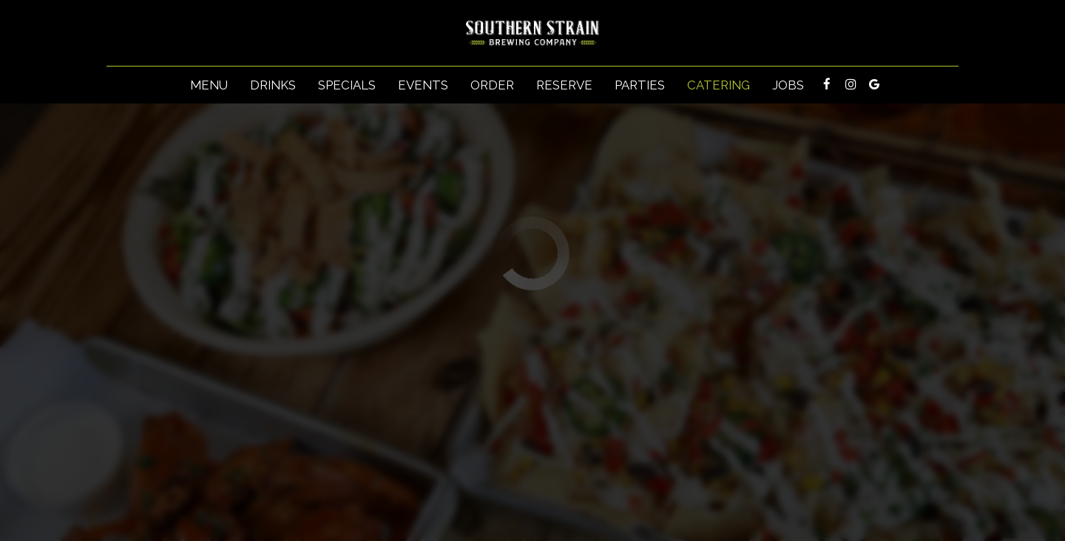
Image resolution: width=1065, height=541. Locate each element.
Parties (640, 85)
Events (423, 85)
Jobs (788, 85)
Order (492, 85)
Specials (347, 85)
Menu (209, 85)
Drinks (273, 85)
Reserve (564, 85)
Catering (718, 85)
